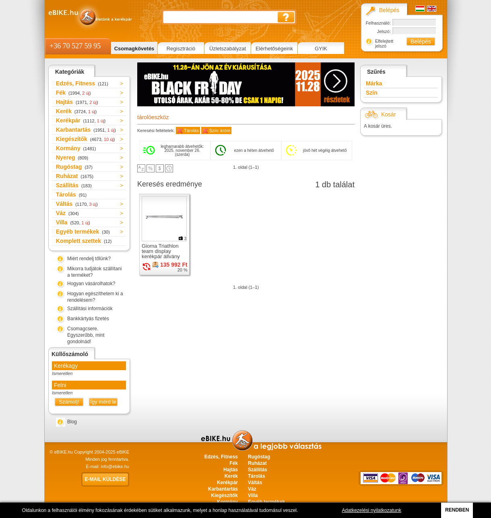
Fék (73, 92)
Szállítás (74, 185)
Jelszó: (384, 31)
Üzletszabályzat (227, 49)
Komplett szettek (83, 241)
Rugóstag (74, 167)
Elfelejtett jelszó (384, 43)
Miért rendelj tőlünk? (89, 258)
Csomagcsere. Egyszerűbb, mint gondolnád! (86, 335)
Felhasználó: (378, 23)
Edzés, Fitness (82, 83)
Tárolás (71, 194)
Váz (67, 213)
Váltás (77, 204)
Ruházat (74, 176)
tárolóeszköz (153, 117)
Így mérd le (103, 402)
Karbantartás (86, 130)
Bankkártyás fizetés (88, 318)
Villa (73, 222)
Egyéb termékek (83, 231)
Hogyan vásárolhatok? (91, 283)
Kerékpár (80, 120)
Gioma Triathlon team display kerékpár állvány (161, 251)
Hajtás (77, 102)
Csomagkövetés (134, 49)
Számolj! (69, 402)
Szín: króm (220, 130)
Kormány (76, 148)
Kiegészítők (85, 139)
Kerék (76, 111)
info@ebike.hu (115, 466)
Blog (72, 422)
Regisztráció (181, 49)
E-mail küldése (105, 479)
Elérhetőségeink (274, 49)
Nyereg (72, 157)
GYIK (321, 49)
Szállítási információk (90, 308)
